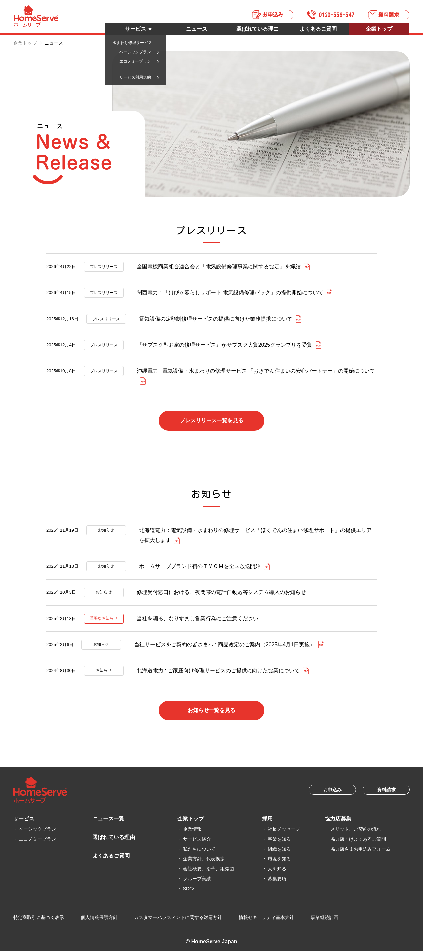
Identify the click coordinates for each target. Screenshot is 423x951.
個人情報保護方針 (99, 917)
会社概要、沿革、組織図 (208, 868)
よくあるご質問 (318, 29)
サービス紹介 (197, 839)
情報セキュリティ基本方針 (266, 917)
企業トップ (379, 29)
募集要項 (277, 878)
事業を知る (279, 839)
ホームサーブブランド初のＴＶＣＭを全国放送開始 (200, 566)
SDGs (189, 888)
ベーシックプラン (37, 829)
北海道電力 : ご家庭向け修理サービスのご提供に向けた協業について (218, 670)
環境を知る (279, 858)
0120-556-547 (330, 13)
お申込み (262, 13)
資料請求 (391, 13)
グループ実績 (197, 878)
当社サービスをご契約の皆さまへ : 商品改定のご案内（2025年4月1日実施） (224, 644)
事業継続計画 (324, 917)
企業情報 (192, 829)
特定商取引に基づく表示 (38, 917)
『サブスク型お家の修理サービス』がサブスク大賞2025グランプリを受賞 (225, 345)
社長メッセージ (284, 829)
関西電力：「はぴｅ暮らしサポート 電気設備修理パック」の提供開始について (230, 292)
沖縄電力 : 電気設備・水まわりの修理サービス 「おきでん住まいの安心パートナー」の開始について (256, 371)
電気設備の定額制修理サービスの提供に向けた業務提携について (215, 319)
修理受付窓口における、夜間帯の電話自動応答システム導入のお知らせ (221, 592)
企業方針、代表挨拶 (204, 858)
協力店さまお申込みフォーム (360, 849)
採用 (267, 818)
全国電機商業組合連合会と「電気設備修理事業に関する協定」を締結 (219, 266)
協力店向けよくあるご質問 (358, 839)
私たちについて (199, 849)
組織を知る (279, 849)
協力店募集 (338, 818)
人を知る (277, 868)
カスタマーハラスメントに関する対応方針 (178, 917)
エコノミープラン (37, 839)
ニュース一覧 (108, 818)
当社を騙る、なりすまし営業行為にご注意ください (197, 618)
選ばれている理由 (257, 29)
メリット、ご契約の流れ (355, 829)
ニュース (196, 29)
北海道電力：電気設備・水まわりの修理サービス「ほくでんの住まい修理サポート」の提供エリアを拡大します (255, 535)
